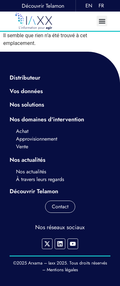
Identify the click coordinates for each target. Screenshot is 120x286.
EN (88, 5)
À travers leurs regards (40, 179)
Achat (23, 131)
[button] (102, 21)
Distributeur (25, 78)
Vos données (27, 91)
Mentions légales (62, 269)
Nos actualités (31, 171)
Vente (22, 146)
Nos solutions (28, 104)
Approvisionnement (36, 139)
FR (101, 5)
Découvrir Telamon (43, 6)
